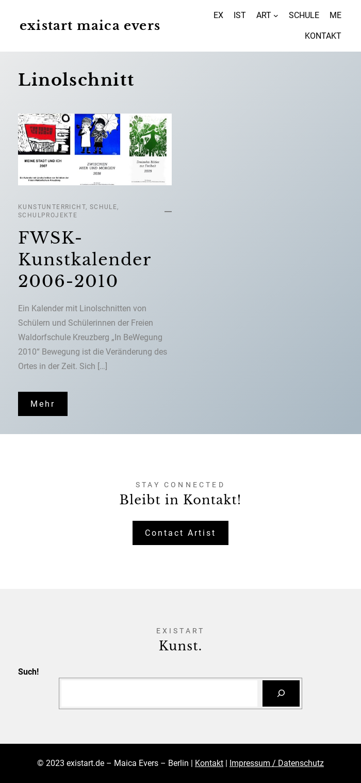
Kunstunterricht (52, 207)
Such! (28, 672)
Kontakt (209, 763)
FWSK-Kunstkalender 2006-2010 (85, 259)
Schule (103, 207)
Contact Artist (180, 533)
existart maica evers (90, 25)
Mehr (42, 404)
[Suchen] (281, 693)
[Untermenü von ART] (275, 15)
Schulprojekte (47, 215)
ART (263, 15)
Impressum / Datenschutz (276, 763)
